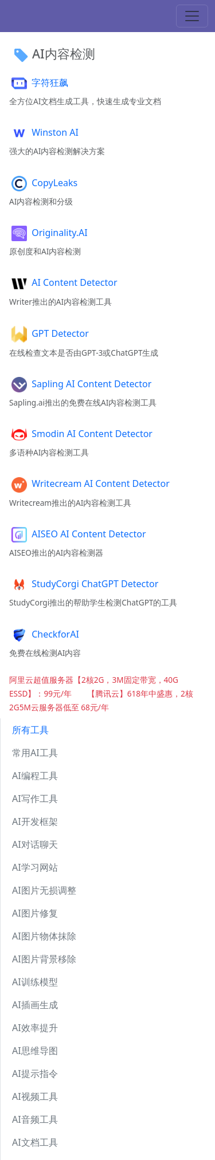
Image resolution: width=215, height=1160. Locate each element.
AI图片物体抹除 (44, 936)
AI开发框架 (35, 821)
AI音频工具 (35, 1119)
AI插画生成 (35, 1004)
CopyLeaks (43, 182)
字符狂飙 (38, 82)
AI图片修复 (35, 913)
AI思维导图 (35, 1050)
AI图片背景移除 (44, 959)
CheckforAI (44, 634)
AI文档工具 (35, 1142)
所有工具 (30, 729)
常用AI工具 (35, 752)
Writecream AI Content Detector (89, 483)
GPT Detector (49, 333)
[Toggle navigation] (192, 16)
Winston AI (44, 132)
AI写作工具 (35, 798)
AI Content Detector (63, 282)
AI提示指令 (35, 1073)
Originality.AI (48, 232)
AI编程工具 (35, 775)
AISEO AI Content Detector (77, 534)
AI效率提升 (35, 1027)
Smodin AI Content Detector (81, 433)
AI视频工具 (35, 1096)
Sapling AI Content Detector (80, 384)
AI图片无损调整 (44, 890)
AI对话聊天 (35, 844)
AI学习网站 (35, 867)
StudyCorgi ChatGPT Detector (83, 583)
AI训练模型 (35, 982)
